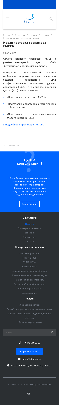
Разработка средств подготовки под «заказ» (29, 309)
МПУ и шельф (29, 258)
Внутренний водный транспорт (29, 284)
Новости (29, 224)
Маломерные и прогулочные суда (29, 275)
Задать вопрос (29, 204)
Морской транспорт (30, 253)
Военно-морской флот (29, 288)
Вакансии (29, 232)
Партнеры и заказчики (29, 228)
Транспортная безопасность (29, 279)
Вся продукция (29, 293)
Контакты (29, 241)
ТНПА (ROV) (29, 262)
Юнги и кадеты (29, 266)
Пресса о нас (29, 237)
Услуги (30, 298)
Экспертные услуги (29, 305)
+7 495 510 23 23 (31, 342)
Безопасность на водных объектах (29, 271)
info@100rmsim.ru (32, 359)
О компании (30, 218)
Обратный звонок (29, 351)
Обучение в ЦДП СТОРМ (29, 322)
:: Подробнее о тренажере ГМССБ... (24, 124)
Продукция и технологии (29, 247)
